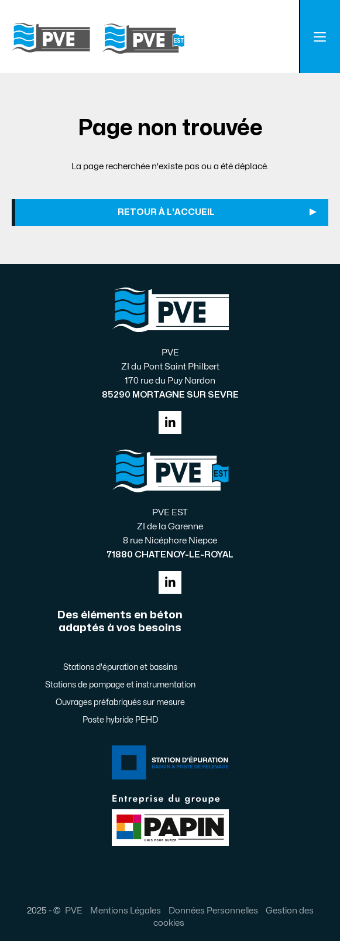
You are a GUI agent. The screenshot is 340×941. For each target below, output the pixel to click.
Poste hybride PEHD (120, 720)
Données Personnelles (213, 910)
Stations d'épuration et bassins (120, 667)
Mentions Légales (125, 910)
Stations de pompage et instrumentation (120, 685)
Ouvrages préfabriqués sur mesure (120, 702)
